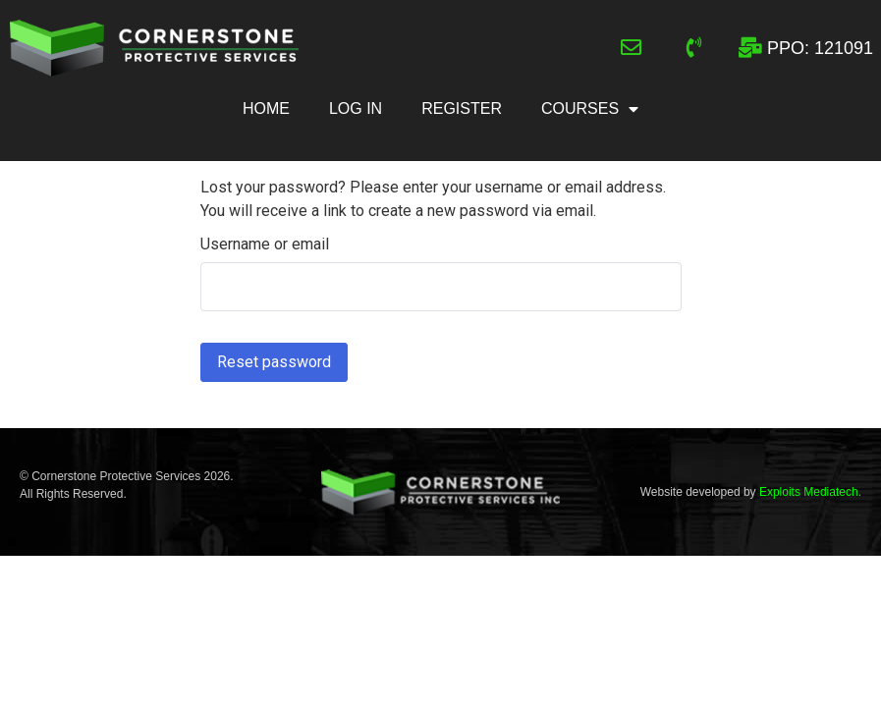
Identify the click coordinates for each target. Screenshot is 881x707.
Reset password (274, 362)
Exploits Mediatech (808, 492)
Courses (589, 109)
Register (461, 108)
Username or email (264, 244)
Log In (355, 108)
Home (266, 108)
